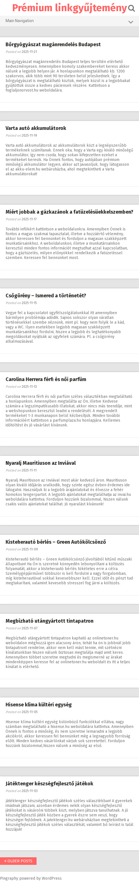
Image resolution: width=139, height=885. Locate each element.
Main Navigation (69, 22)
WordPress (52, 878)
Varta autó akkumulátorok (36, 128)
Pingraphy (9, 878)
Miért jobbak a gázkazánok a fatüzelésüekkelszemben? (69, 212)
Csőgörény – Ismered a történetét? (46, 296)
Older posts (18, 861)
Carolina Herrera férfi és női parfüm (46, 379)
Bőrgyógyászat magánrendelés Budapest (53, 44)
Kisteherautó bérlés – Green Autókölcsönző (56, 542)
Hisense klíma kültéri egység (39, 705)
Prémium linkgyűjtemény (69, 8)
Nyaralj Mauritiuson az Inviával (41, 463)
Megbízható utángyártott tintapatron (50, 621)
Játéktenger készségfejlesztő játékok (49, 784)
